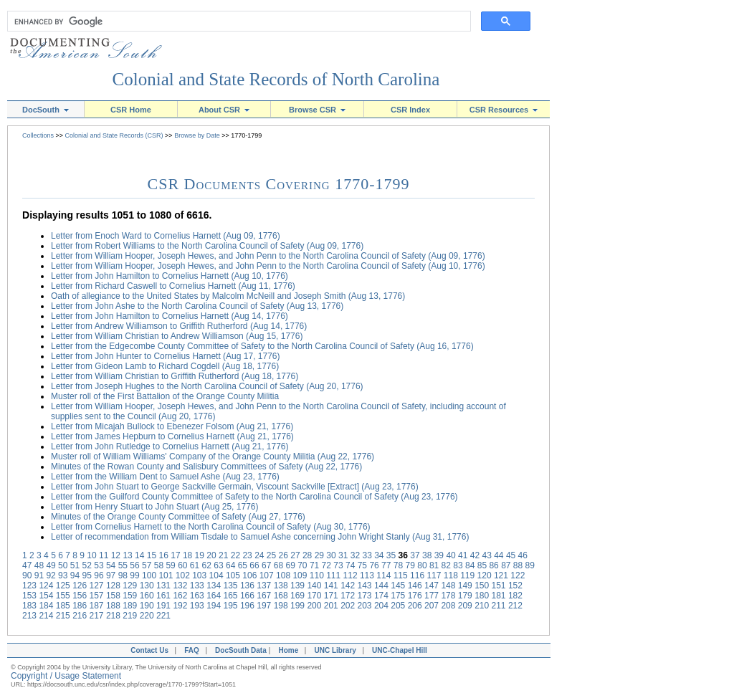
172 (347, 596)
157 (97, 596)
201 (331, 606)
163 (197, 596)
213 (29, 616)
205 (398, 606)
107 (266, 575)
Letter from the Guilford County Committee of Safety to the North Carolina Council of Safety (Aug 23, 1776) (254, 497)
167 (264, 596)
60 (182, 565)
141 (331, 585)
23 (247, 555)
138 (281, 585)
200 (314, 606)
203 (365, 606)
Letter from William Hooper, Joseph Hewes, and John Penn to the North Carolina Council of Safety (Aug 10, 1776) (268, 266)
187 (97, 606)
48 (39, 565)
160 (147, 596)
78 (398, 565)
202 (347, 606)
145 (398, 585)
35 (391, 555)
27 (295, 555)
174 (381, 596)
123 (29, 585)
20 (211, 555)
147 (431, 585)
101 (165, 575)
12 (115, 555)
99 (134, 575)
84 (470, 565)
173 (365, 596)
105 (233, 575)
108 (283, 575)
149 (465, 585)
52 (87, 565)
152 (515, 585)
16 (163, 555)
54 (110, 565)
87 (505, 565)
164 (213, 596)
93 (62, 575)
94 (75, 575)
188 (113, 606)
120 (484, 575)
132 (180, 585)
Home (288, 650)
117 (433, 575)
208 (448, 606)
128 (113, 585)
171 (331, 596)
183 (29, 606)
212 (515, 606)
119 (467, 575)
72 (326, 565)
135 (231, 585)
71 (314, 565)
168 (281, 596)
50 (62, 565)
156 (79, 596)
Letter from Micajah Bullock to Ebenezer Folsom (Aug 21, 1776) (172, 426)
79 (410, 565)
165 (231, 596)
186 (79, 606)
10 (91, 555)
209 (465, 606)
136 (247, 585)
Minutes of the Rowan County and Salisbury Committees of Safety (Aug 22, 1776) (206, 467)
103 (199, 575)
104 (216, 575)
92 (50, 575)
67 (266, 565)
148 (448, 585)
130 (147, 585)
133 (197, 585)
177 (431, 596)
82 (446, 565)
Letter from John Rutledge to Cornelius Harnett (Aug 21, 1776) (170, 446)
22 (235, 555)
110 (317, 575)
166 (247, 596)
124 (46, 585)
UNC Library (335, 650)
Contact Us (147, 650)
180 (482, 596)
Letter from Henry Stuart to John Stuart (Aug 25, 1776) (154, 507)
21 (223, 555)
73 (338, 565)
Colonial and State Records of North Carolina (276, 79)
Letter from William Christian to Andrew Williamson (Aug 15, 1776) (176, 336)
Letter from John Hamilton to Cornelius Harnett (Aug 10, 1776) (169, 276)
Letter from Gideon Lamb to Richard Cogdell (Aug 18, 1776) (165, 366)
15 (151, 555)
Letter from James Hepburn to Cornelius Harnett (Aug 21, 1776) (172, 436)
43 (486, 555)
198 (281, 606)
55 (123, 565)
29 (319, 555)
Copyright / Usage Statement (66, 676)
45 (510, 555)
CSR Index (410, 109)
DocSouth (45, 109)
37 (414, 555)
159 (130, 596)
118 (451, 575)
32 (355, 555)
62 (206, 565)
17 (175, 555)
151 (499, 585)
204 (381, 606)
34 (378, 555)
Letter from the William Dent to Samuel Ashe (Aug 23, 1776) (165, 477)
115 (401, 575)
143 (365, 585)
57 (146, 565)
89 (530, 565)
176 (415, 596)
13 (127, 555)
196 (247, 606)
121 (501, 575)
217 (97, 616)
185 (63, 606)
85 (482, 565)
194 (213, 606)
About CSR (224, 109)
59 (170, 565)
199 (297, 606)
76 (373, 565)
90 (27, 575)
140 (314, 585)
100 (149, 575)
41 (462, 555)
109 (299, 575)
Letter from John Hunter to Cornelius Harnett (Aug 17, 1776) (165, 356)
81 (434, 565)
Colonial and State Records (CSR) (114, 135)
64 (230, 565)
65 (242, 565)
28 (307, 555)
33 (366, 555)
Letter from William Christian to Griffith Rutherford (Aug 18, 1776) (174, 376)
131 (163, 585)
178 (448, 596)
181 (499, 596)
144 (381, 585)
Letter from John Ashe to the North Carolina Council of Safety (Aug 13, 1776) (197, 306)
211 (499, 606)
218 (113, 616)
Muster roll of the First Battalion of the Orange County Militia (165, 396)
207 (431, 606)
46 (523, 555)
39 (439, 555)
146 (415, 585)
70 (302, 565)
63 (218, 565)
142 (347, 585)
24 (259, 555)
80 (421, 565)
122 (517, 575)
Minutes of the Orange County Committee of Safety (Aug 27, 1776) (178, 517)
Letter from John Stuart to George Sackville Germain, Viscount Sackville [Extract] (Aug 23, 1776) (235, 487)
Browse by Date (197, 135)
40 (450, 555)
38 (427, 555)
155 (63, 596)
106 (249, 575)
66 (254, 565)
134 (213, 585)
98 (123, 575)
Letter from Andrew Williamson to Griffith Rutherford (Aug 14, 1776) (179, 326)
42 (475, 555)
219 (130, 616)
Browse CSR (317, 109)
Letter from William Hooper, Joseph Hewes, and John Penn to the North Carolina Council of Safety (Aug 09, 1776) (268, 256)
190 (147, 606)
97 (110, 575)
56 (134, 565)
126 (79, 585)
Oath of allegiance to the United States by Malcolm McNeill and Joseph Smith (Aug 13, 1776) (228, 296)
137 (264, 585)
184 (46, 606)
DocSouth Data (241, 650)
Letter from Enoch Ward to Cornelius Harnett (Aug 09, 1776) (165, 236)
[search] (235, 21)
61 (194, 565)
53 (98, 565)
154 (46, 596)
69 (290, 565)
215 (63, 616)
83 (457, 565)
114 (383, 575)
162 (180, 596)
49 (50, 565)
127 (97, 585)
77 (386, 565)
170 (314, 596)
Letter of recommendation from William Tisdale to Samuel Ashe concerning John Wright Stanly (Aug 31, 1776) (260, 537)
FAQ (191, 650)
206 (415, 606)
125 (63, 585)
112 (350, 575)
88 (518, 565)
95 (87, 575)
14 (139, 555)
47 (27, 565)
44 (498, 555)
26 (283, 555)
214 (46, 616)
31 (343, 555)
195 (231, 606)
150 (482, 585)
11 (103, 555)
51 (75, 565)
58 (158, 565)
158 (113, 596)
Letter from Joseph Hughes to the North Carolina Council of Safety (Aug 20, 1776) (207, 386)
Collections (38, 135)
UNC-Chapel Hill (401, 650)
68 (278, 565)
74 (350, 565)
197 (264, 606)
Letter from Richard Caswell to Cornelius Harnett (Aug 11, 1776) (173, 286)
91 (39, 575)
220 (147, 616)
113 (367, 575)
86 (493, 565)
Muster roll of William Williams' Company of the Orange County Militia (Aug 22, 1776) (212, 457)
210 (482, 606)
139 (297, 585)
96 (98, 575)
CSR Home (130, 109)
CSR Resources (504, 109)
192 (180, 606)
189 (130, 606)
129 (130, 585)
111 (333, 575)
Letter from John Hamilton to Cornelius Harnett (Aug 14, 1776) (169, 316)
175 (398, 596)
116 (417, 575)
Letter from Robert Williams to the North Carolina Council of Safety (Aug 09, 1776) (207, 246)
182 (515, 596)
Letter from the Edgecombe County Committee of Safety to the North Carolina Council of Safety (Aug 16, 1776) (262, 346)
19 (199, 555)
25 (271, 555)
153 (29, 596)
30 (330, 555)
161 (163, 596)
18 (187, 555)
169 (297, 596)
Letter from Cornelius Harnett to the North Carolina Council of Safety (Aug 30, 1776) (211, 527)
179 (465, 596)
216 (79, 616)
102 (183, 575)
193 (197, 606)
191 (163, 606)
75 (362, 565)
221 (163, 616)
